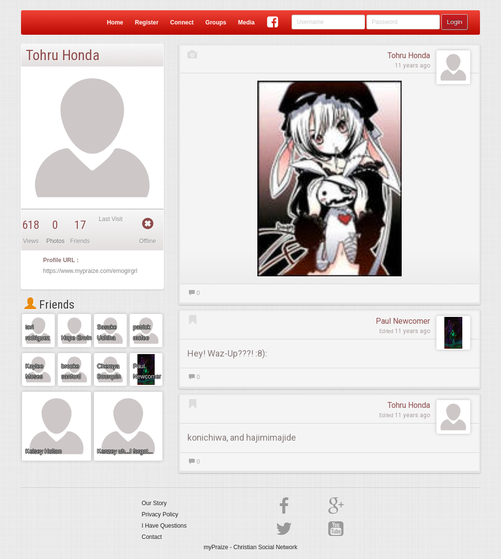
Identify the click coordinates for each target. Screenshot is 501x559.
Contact (152, 537)
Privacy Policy (160, 514)
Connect (182, 22)
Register (147, 22)
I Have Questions (164, 525)
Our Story (154, 503)
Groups (216, 22)
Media (246, 22)
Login (454, 21)
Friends (49, 305)
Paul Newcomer (403, 321)
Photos (55, 241)
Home (115, 22)
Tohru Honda (408, 55)
